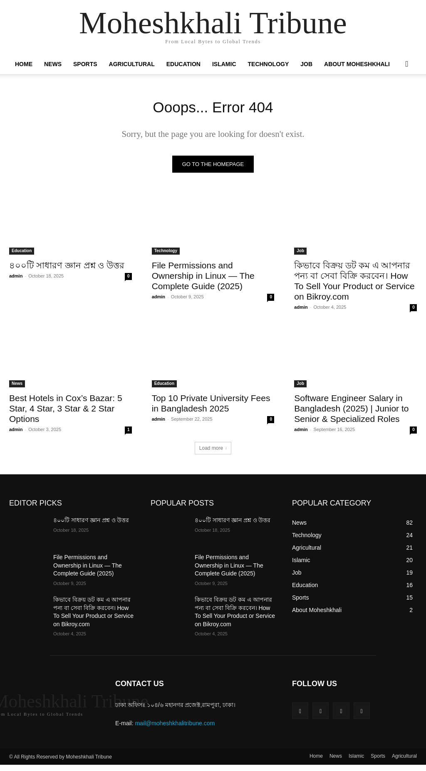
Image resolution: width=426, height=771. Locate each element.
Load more (213, 451)
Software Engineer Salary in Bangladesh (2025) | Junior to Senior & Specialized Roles (351, 411)
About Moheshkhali (357, 64)
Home (23, 64)
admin (15, 278)
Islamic (224, 64)
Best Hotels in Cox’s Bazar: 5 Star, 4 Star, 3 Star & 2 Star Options (65, 411)
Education (183, 64)
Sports (85, 64)
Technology (268, 64)
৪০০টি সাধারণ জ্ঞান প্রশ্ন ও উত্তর (66, 268)
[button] (407, 64)
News (53, 64)
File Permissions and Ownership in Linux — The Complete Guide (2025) (203, 278)
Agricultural (132, 64)
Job (306, 64)
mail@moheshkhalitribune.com (175, 725)
